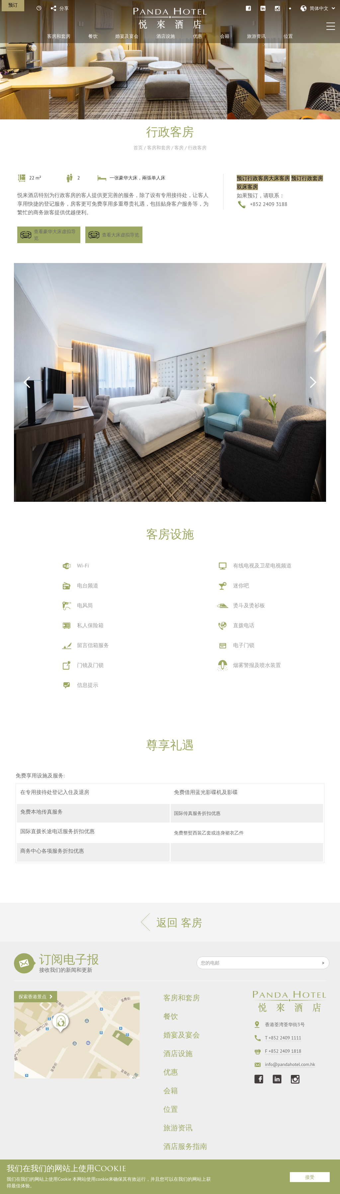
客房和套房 (58, 36)
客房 (179, 148)
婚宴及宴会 (126, 36)
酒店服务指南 (185, 1146)
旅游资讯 (256, 36)
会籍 (224, 36)
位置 (288, 36)
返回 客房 (170, 922)
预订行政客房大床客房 (263, 178)
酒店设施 (165, 36)
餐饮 (93, 36)
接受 (309, 1177)
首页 (138, 148)
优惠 (197, 36)
